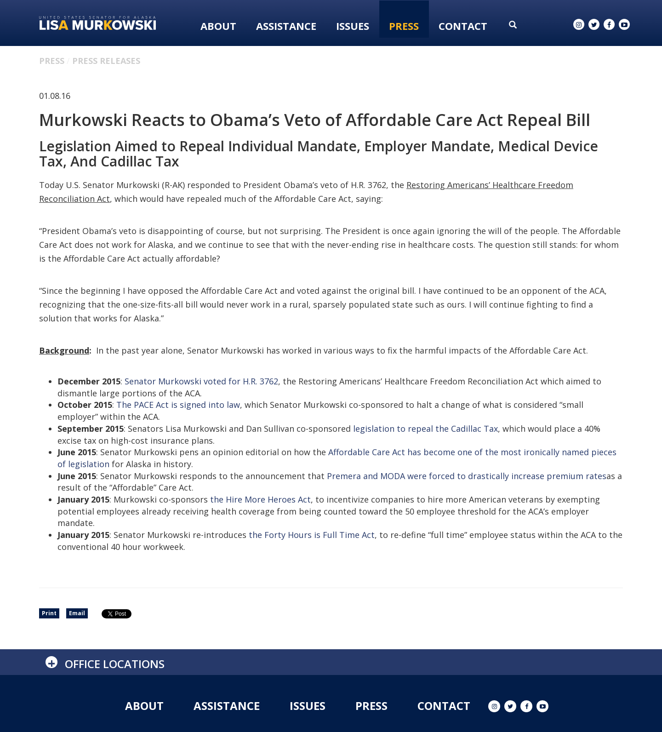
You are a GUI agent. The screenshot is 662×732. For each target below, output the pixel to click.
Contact (463, 26)
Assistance (286, 26)
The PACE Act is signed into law (178, 404)
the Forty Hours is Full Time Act (312, 534)
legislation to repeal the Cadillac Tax (425, 428)
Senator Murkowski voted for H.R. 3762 (201, 381)
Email (77, 613)
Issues (352, 26)
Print (49, 613)
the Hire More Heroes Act (260, 499)
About (218, 26)
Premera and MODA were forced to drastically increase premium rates (466, 475)
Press (404, 26)
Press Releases (106, 60)
